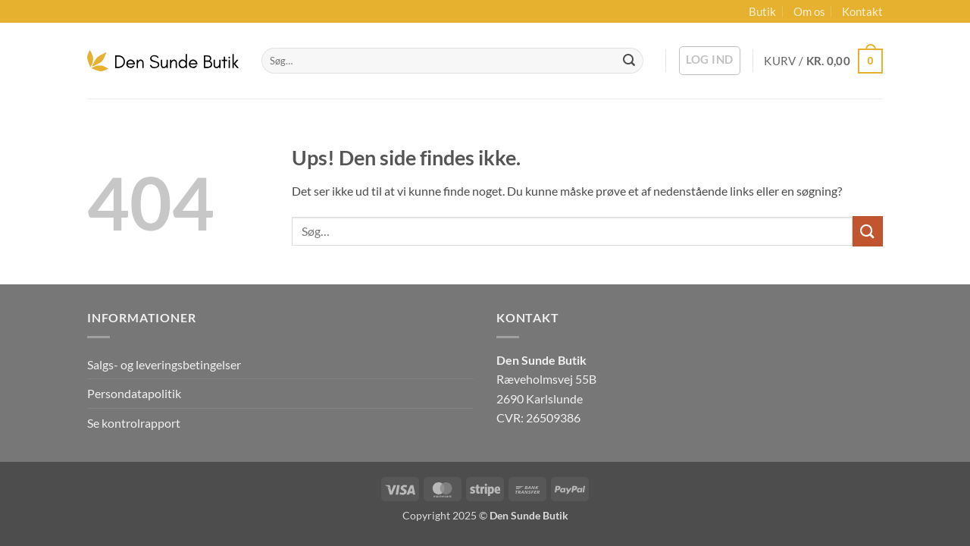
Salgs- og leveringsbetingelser (164, 364)
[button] (709, 60)
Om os (809, 11)
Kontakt (862, 11)
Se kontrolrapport (133, 423)
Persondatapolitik (134, 393)
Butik (762, 11)
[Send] (629, 61)
